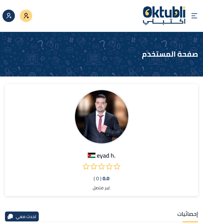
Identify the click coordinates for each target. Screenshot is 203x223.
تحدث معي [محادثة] (21, 216)
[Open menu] (194, 16)
